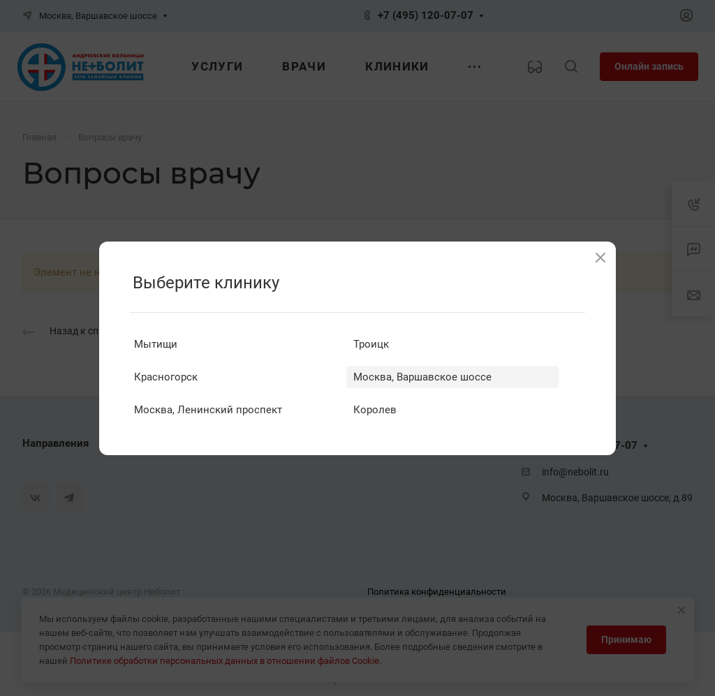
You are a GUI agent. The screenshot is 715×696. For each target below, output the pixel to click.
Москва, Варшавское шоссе (422, 377)
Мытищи (155, 344)
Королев (375, 409)
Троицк (371, 344)
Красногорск (166, 377)
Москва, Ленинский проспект (208, 409)
